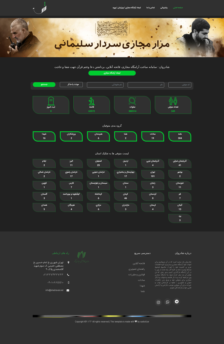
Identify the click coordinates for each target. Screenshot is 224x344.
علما (143, 291)
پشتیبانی (163, 7)
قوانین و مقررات (136, 275)
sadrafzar (144, 322)
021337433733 (56, 275)
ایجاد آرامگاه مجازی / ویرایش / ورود (127, 7)
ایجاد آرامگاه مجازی (112, 73)
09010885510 (58, 282)
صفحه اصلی (178, 7)
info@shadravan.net (57, 290)
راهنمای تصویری (137, 269)
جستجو (44, 84)
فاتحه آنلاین (139, 263)
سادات (141, 280)
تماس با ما (150, 7)
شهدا (142, 286)
